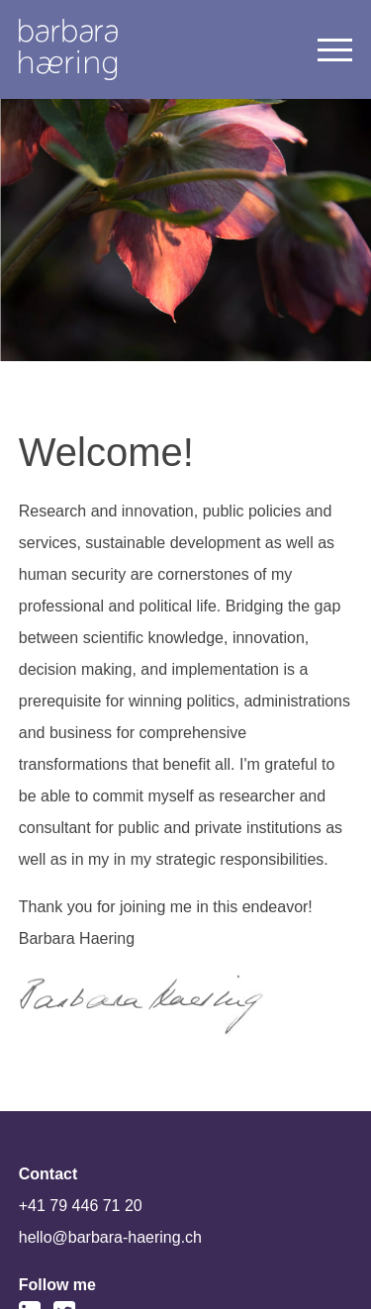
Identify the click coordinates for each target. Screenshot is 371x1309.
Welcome (68, 49)
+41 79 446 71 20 (80, 1205)
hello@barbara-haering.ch (110, 1237)
